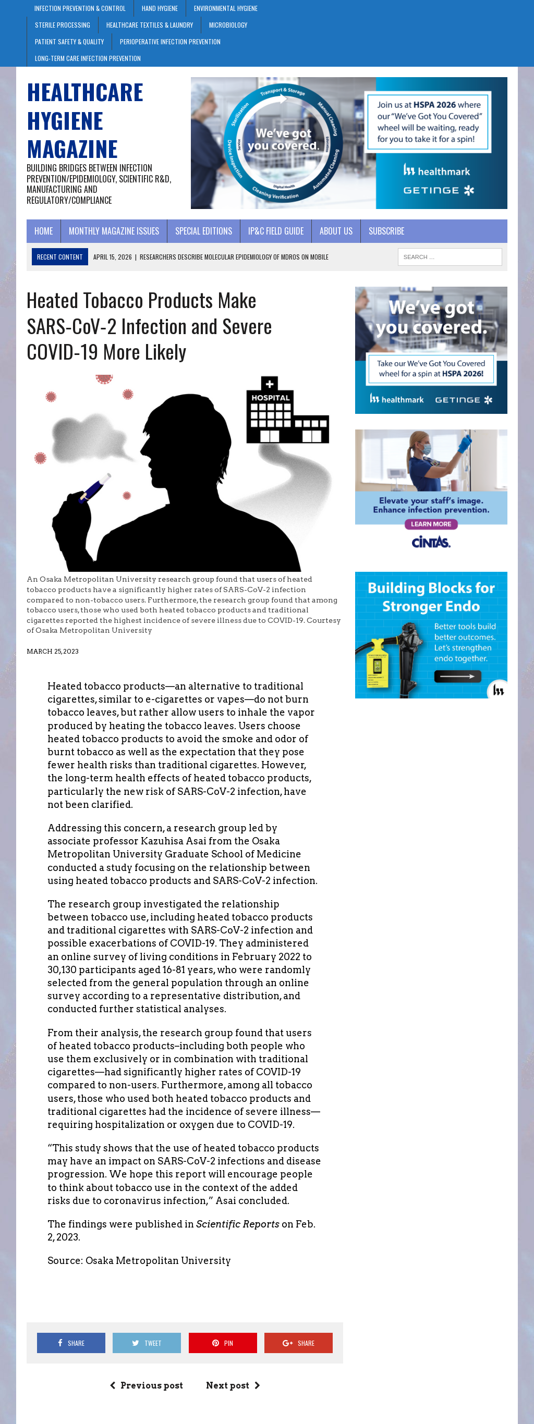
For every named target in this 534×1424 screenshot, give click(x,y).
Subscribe (386, 231)
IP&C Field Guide (276, 231)
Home (43, 231)
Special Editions (203, 231)
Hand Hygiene (160, 8)
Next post (233, 1386)
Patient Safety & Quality (69, 41)
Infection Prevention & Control (80, 8)
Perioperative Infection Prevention (170, 41)
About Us (336, 231)
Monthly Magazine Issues (114, 231)
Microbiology (228, 24)
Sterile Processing (62, 24)
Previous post (146, 1386)
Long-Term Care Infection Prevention (88, 58)
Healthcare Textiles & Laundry (149, 24)
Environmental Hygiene (226, 8)
